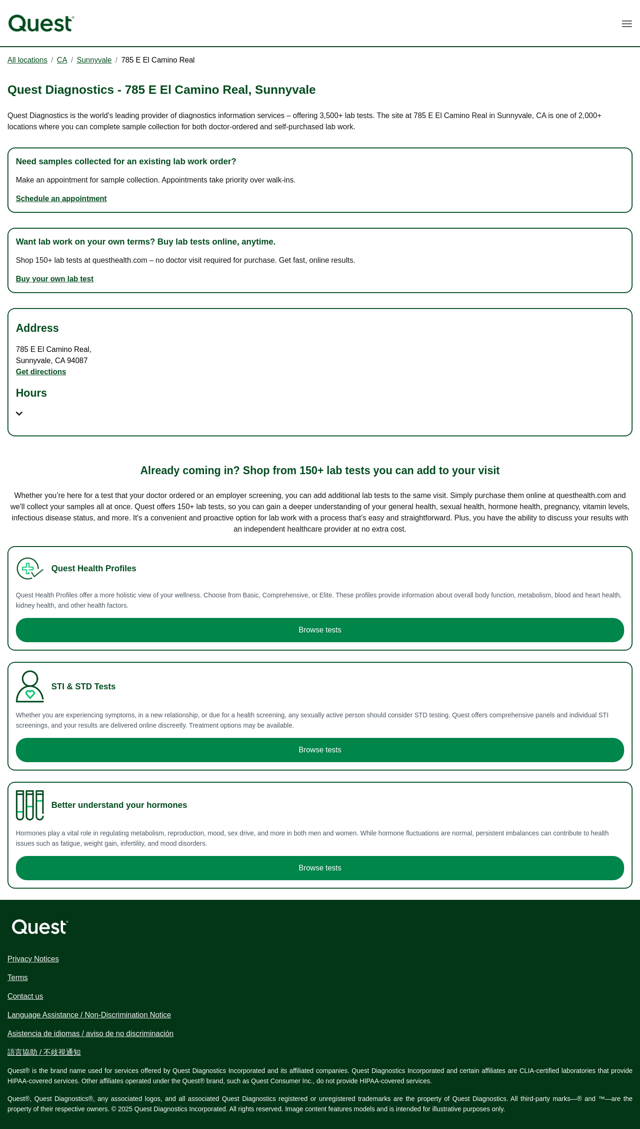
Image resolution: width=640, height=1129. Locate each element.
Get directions (41, 372)
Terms (17, 978)
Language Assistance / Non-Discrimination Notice (89, 1015)
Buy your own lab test (54, 279)
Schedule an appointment (61, 199)
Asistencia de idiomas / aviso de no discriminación (90, 1034)
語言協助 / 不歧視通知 (44, 1052)
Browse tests (320, 630)
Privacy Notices (33, 959)
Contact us (25, 996)
